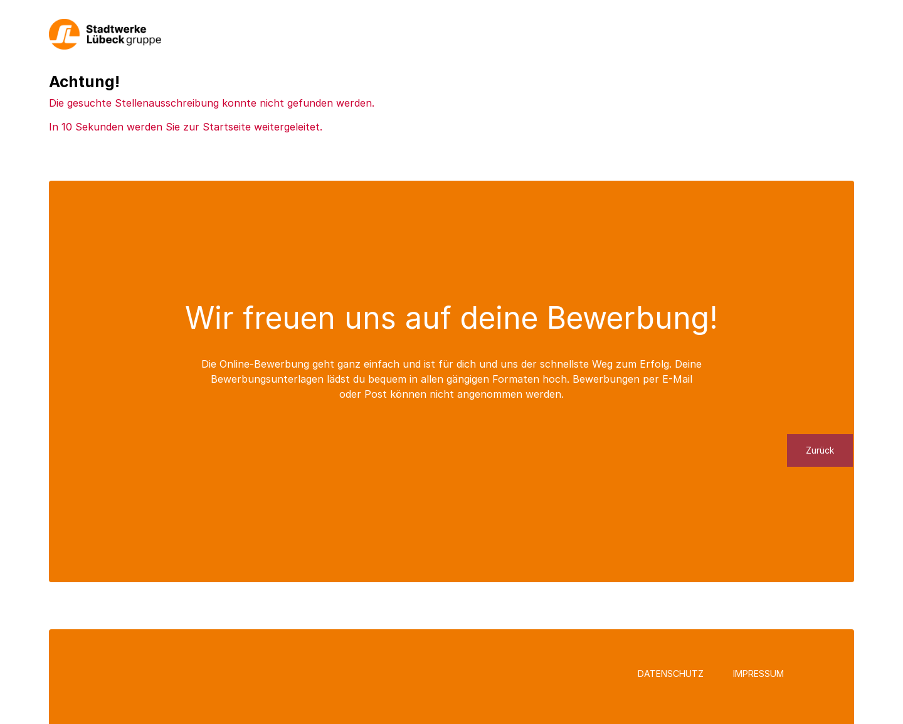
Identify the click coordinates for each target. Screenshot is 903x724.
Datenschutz (671, 673)
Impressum (758, 673)
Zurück (820, 450)
